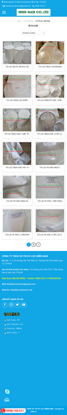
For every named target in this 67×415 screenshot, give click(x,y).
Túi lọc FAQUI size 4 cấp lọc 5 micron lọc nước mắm (50, 134)
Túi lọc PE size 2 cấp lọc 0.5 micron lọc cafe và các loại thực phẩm (50, 235)
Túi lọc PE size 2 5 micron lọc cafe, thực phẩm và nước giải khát (17, 235)
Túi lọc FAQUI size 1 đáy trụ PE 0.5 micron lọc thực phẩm (17, 134)
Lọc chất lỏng (28, 21)
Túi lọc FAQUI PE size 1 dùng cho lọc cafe (50, 100)
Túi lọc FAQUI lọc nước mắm (17, 100)
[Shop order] (33, 33)
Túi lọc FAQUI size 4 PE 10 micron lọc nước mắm (17, 167)
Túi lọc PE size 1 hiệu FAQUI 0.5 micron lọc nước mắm (49, 201)
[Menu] (4, 12)
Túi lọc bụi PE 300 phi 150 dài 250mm (17, 67)
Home (19, 21)
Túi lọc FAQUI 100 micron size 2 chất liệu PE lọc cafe (50, 67)
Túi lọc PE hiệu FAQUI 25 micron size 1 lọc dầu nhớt (17, 201)
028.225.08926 (18, 278)
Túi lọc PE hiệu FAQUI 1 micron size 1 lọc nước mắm (50, 167)
